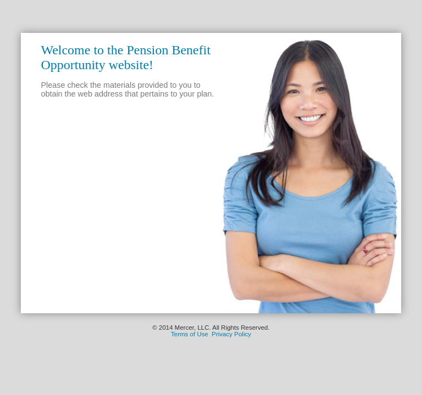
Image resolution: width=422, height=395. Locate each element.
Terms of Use (189, 334)
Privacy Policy (231, 334)
